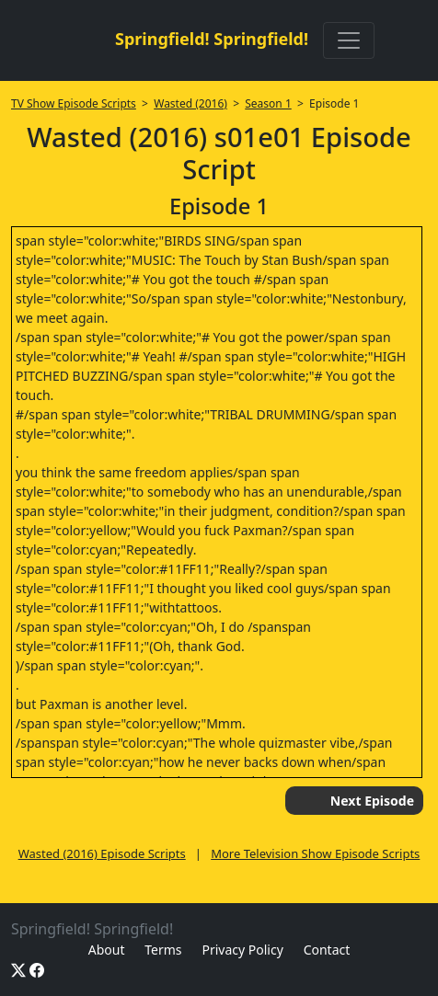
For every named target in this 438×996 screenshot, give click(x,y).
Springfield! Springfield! (211, 39)
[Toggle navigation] (349, 40)
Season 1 (268, 103)
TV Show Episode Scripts (73, 103)
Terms (162, 949)
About (106, 949)
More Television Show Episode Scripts (315, 853)
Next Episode (372, 800)
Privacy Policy (242, 949)
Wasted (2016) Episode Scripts (102, 853)
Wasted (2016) (190, 103)
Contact (327, 949)
